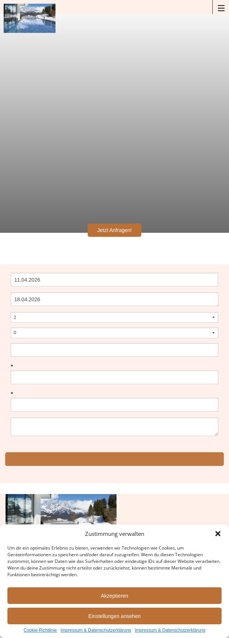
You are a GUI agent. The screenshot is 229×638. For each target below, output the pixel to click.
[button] (218, 533)
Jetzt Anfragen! (114, 230)
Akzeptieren (114, 596)
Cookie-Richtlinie (40, 630)
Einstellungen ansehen (114, 616)
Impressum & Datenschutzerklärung (96, 630)
